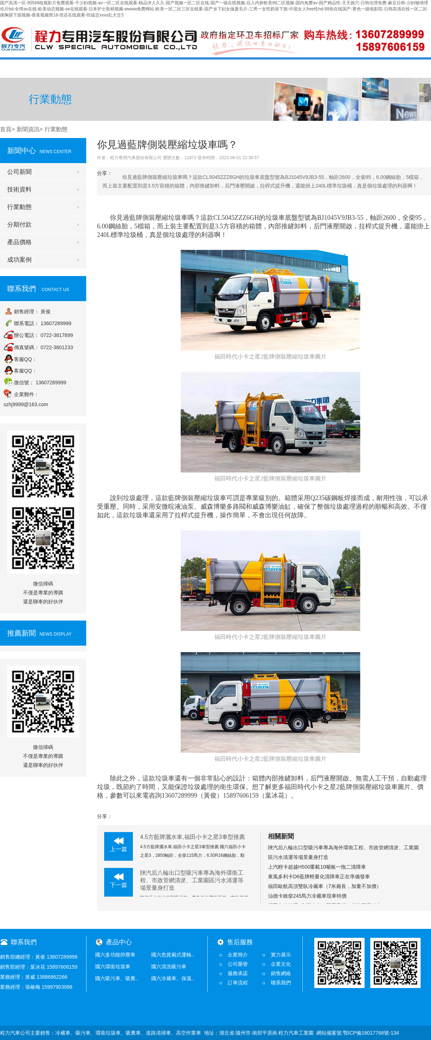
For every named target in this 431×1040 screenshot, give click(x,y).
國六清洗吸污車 (168, 966)
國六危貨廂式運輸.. (172, 955)
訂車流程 (238, 983)
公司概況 (71, 68)
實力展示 (281, 955)
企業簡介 (238, 955)
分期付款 (19, 224)
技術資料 (19, 189)
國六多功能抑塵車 (115, 955)
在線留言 (358, 68)
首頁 (23, 68)
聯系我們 (405, 68)
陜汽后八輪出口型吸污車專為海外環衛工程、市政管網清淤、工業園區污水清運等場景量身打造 (192, 880)
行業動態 (19, 207)
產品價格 (214, 68)
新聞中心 (119, 68)
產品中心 (167, 68)
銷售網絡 (281, 973)
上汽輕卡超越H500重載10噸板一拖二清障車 (317, 867)
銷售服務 (262, 68)
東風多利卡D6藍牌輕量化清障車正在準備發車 (319, 876)
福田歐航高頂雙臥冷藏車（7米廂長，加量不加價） (324, 886)
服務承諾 (238, 973)
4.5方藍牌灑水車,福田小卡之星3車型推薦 (192, 837)
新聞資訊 (28, 129)
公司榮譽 (238, 964)
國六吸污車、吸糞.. (116, 978)
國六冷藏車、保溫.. (172, 978)
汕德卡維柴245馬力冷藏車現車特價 (307, 896)
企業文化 (281, 964)
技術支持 (310, 68)
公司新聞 (19, 171)
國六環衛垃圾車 (112, 966)
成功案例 (19, 259)
